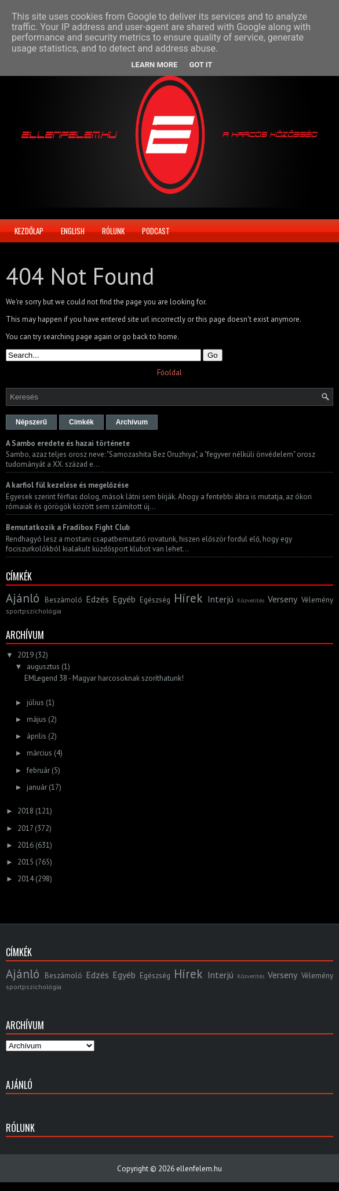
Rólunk (113, 231)
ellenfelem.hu (199, 1169)
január (37, 787)
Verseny (282, 599)
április (36, 736)
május (36, 719)
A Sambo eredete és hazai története (68, 443)
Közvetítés (250, 600)
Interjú (220, 599)
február (38, 770)
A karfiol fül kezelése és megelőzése (67, 485)
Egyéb (124, 599)
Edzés (97, 599)
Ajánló (22, 598)
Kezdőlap (28, 231)
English (73, 231)
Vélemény (317, 600)
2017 (25, 828)
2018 (25, 811)
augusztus (43, 666)
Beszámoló (63, 600)
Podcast (156, 231)
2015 (25, 862)
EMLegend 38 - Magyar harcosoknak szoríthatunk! (104, 678)
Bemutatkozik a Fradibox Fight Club (68, 527)
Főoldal (169, 372)
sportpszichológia (33, 611)
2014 (25, 879)
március (39, 753)
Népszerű (31, 422)
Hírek (188, 598)
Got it (200, 64)
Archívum (132, 422)
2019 (25, 655)
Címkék (81, 422)
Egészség (155, 600)
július (35, 702)
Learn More (155, 64)
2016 (25, 845)
